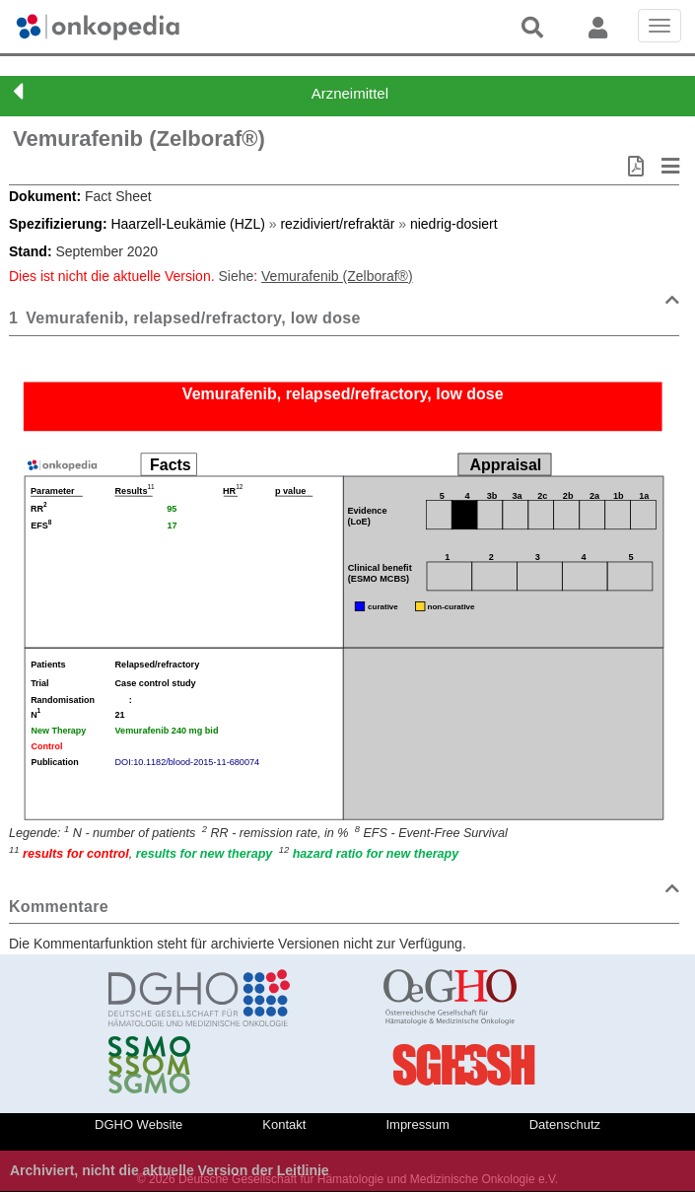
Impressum (417, 1124)
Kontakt (284, 1124)
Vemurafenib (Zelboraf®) (139, 138)
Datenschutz (564, 1124)
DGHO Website (138, 1124)
